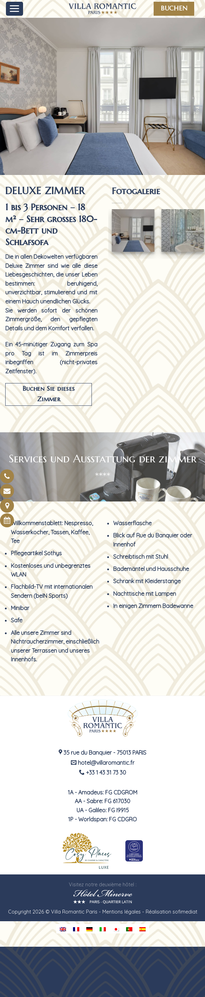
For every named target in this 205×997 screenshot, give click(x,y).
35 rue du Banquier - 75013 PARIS (102, 752)
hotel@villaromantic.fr (102, 762)
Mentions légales (121, 912)
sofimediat (185, 912)
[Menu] (14, 9)
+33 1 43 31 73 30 (102, 772)
